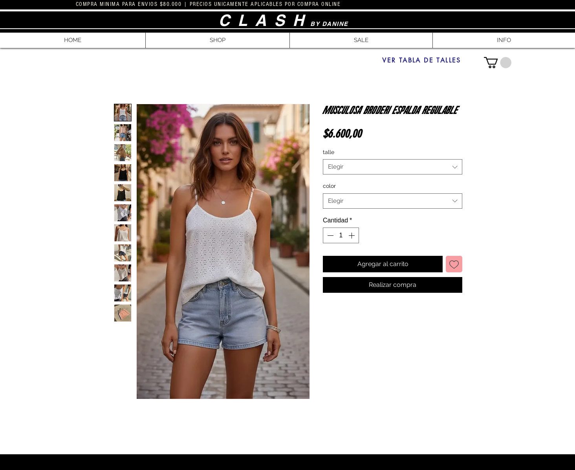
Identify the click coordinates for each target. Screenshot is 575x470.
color (329, 186)
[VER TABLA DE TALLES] (421, 60)
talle (328, 152)
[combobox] (392, 166)
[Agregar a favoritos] (454, 264)
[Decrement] (329, 235)
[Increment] (352, 235)
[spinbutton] (341, 235)
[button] (217, 40)
